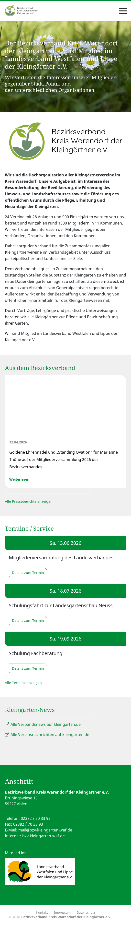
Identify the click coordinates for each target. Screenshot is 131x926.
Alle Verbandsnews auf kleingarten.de (46, 724)
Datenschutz (86, 912)
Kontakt (42, 912)
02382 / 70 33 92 (36, 818)
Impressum (62, 912)
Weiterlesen (19, 479)
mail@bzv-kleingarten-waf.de (45, 830)
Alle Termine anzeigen (23, 682)
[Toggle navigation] (123, 11)
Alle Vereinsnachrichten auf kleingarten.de (50, 734)
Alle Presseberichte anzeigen (29, 501)
